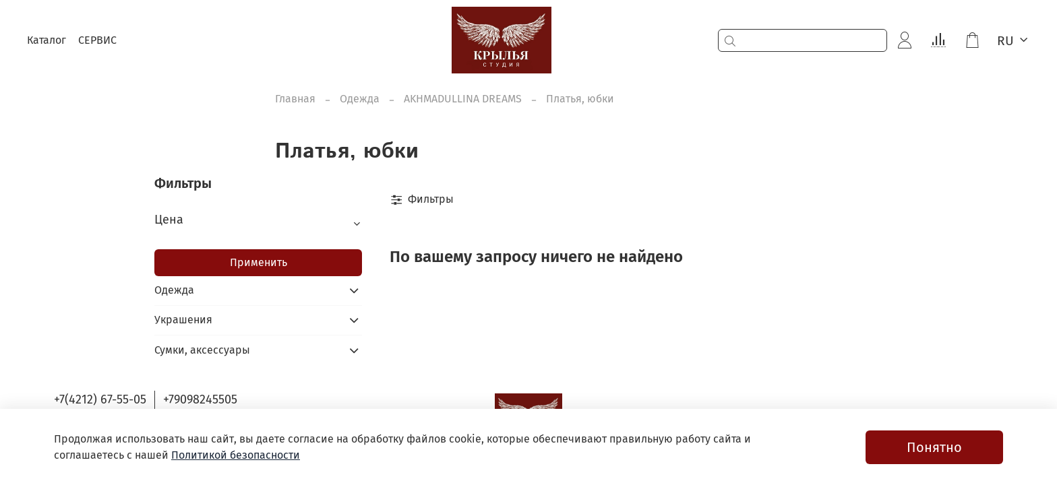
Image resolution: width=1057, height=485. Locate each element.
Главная (295, 98)
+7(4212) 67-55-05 (100, 399)
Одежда (360, 98)
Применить (258, 262)
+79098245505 (200, 399)
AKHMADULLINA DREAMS (463, 98)
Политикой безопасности (235, 455)
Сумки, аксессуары (202, 350)
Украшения (183, 319)
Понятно (934, 447)
